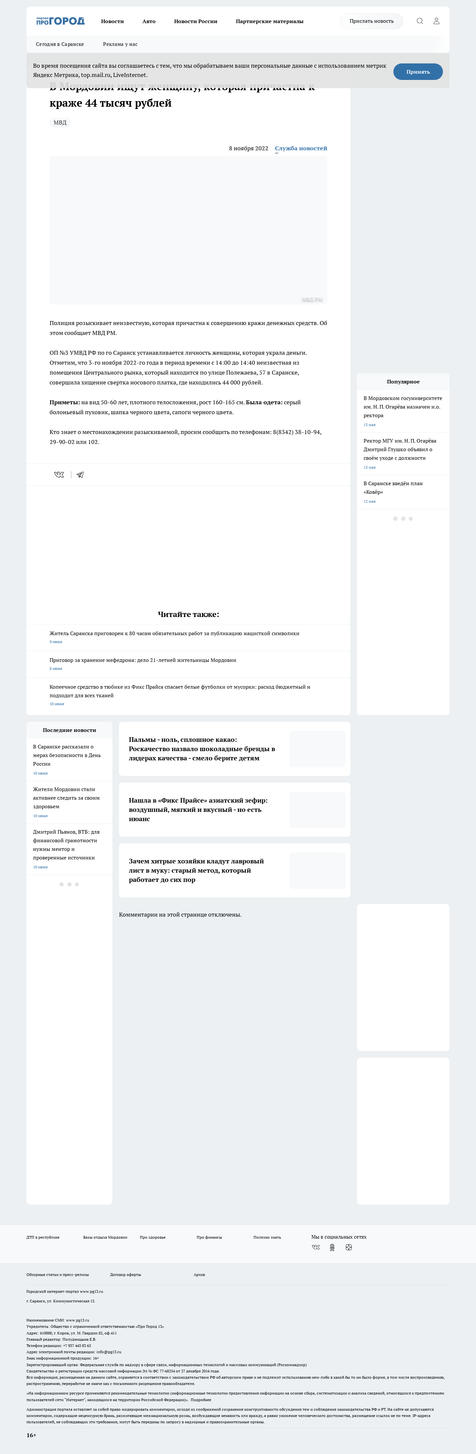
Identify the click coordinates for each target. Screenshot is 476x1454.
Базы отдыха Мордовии (105, 1237)
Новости (112, 21)
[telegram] (82, 474)
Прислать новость (372, 21)
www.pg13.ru (91, 1291)
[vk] (59, 474)
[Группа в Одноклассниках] (332, 1247)
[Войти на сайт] (436, 21)
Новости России (196, 21)
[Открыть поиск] (419, 21)
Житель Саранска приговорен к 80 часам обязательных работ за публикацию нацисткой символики (188, 638)
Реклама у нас (120, 44)
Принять (418, 71)
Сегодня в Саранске (60, 44)
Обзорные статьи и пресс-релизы (57, 1274)
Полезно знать (267, 1237)
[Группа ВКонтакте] (315, 1247)
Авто (149, 21)
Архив (199, 1274)
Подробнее (201, 1399)
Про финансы (209, 1237)
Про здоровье (153, 1237)
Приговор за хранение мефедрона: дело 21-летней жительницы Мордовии (188, 665)
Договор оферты (125, 1274)
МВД (60, 122)
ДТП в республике (43, 1237)
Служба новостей (301, 148)
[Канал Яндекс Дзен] (348, 1247)
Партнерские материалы (269, 21)
